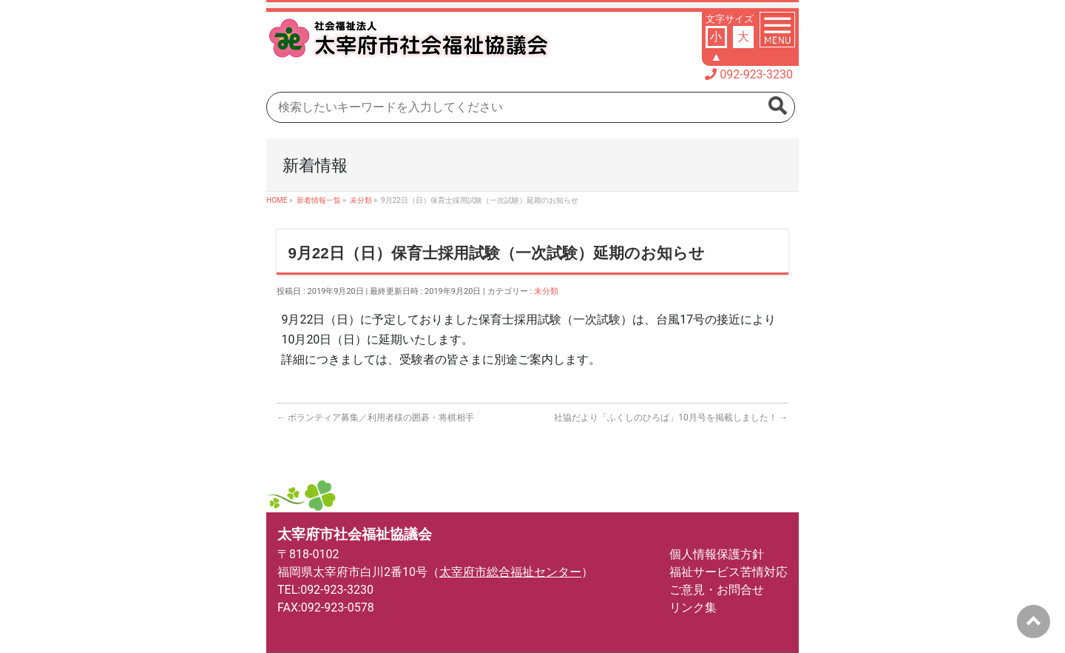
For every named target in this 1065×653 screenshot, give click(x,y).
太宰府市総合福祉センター (510, 572)
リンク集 (693, 607)
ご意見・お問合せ (716, 590)
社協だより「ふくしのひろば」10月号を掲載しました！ (671, 417)
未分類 (546, 291)
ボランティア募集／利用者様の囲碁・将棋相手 (375, 417)
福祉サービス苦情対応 (728, 572)
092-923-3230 (756, 74)
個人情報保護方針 (716, 554)
